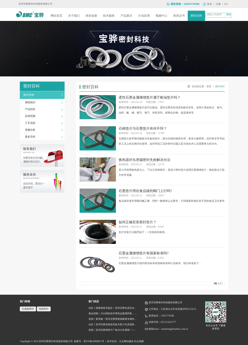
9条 (215, 283)
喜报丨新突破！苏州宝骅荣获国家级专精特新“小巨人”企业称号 (113, 319)
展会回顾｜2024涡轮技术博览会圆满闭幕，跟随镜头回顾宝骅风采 (113, 313)
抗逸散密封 (28, 309)
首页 (208, 86)
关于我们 (74, 15)
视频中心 (161, 15)
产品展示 (126, 15)
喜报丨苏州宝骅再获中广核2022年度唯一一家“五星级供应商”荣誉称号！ (113, 330)
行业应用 (144, 15)
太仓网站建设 (126, 341)
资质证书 (179, 15)
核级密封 (44, 309)
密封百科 (196, 15)
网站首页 (56, 15)
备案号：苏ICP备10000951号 (89, 341)
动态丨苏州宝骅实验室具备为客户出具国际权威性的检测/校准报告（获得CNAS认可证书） (113, 324)
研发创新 (91, 15)
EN (226, 4)
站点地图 (139, 341)
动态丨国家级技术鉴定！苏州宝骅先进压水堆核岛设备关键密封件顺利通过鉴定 (113, 308)
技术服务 (109, 15)
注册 (218, 4)
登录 (209, 4)
